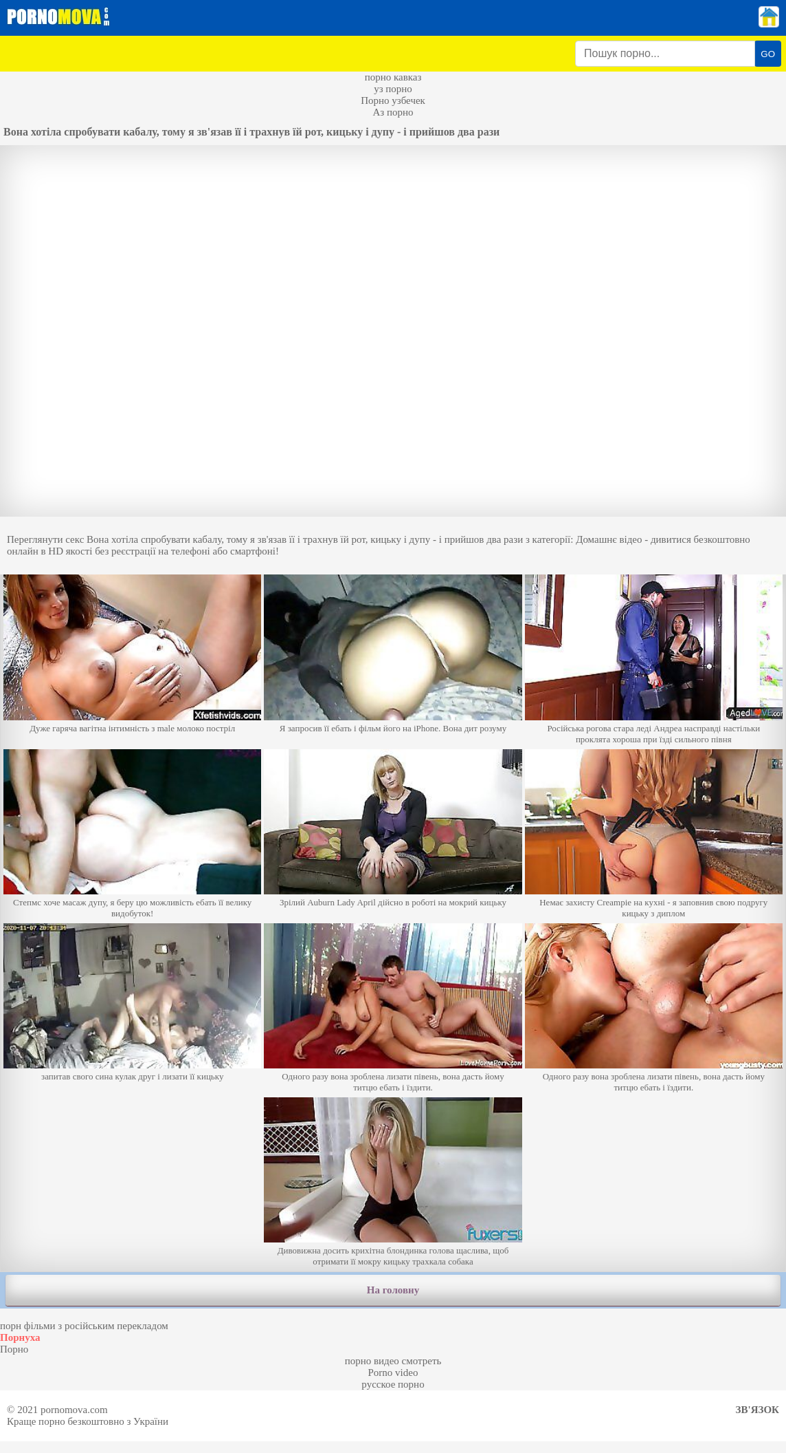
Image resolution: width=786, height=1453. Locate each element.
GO (768, 54)
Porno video (393, 1372)
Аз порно (392, 112)
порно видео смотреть (393, 1360)
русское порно (392, 1384)
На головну (393, 1289)
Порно (14, 1349)
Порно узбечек (393, 100)
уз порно (393, 88)
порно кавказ (393, 77)
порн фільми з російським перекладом (84, 1325)
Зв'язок (757, 1409)
